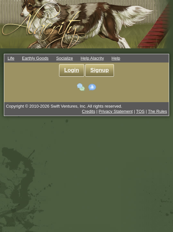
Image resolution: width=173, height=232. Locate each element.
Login (71, 70)
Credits (88, 111)
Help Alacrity (92, 58)
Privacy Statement (116, 111)
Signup (99, 70)
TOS (140, 111)
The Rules (157, 111)
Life (10, 58)
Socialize (64, 58)
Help (116, 58)
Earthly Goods (35, 58)
